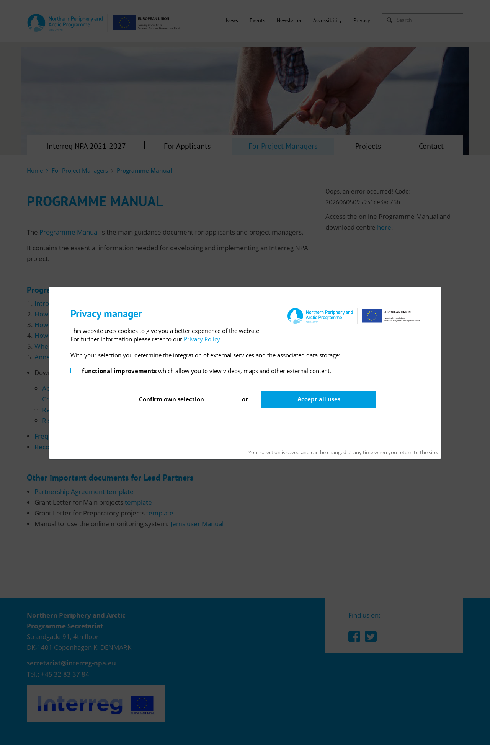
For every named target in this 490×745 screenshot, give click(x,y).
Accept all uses (318, 399)
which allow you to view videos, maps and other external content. (206, 371)
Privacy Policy (202, 339)
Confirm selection (171, 399)
